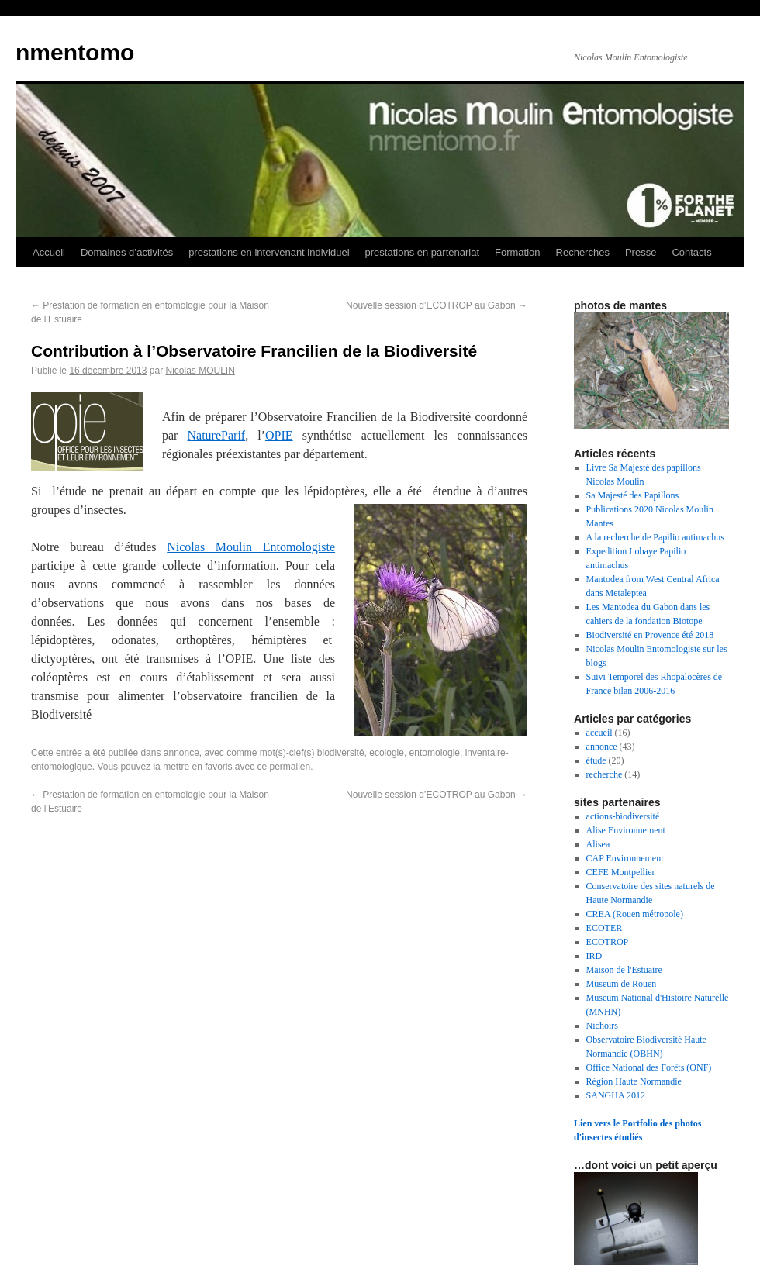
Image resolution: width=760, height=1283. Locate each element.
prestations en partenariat (422, 252)
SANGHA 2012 (615, 1095)
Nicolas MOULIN (199, 370)
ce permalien (284, 766)
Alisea (598, 844)
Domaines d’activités (127, 252)
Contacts (691, 252)
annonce (181, 752)
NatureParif (217, 435)
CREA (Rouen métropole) (634, 914)
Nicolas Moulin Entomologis (246, 547)
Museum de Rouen (621, 983)
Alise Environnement (625, 830)
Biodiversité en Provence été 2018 (650, 634)
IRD (594, 955)
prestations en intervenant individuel (268, 252)
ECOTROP (607, 941)
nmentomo (75, 52)
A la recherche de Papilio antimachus (655, 537)
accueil (599, 732)
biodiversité (340, 752)
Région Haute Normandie (634, 1081)
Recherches (583, 252)
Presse (640, 252)
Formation (518, 252)
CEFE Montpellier (620, 872)
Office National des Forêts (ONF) (649, 1067)
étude (596, 760)
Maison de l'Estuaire (624, 969)
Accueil (49, 252)
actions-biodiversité (623, 816)
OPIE (279, 435)
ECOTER (604, 928)
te (330, 547)
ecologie (386, 752)
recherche (604, 774)
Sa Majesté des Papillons (632, 495)
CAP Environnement (625, 858)
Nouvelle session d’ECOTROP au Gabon (436, 305)
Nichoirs (602, 1025)
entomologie (434, 752)
